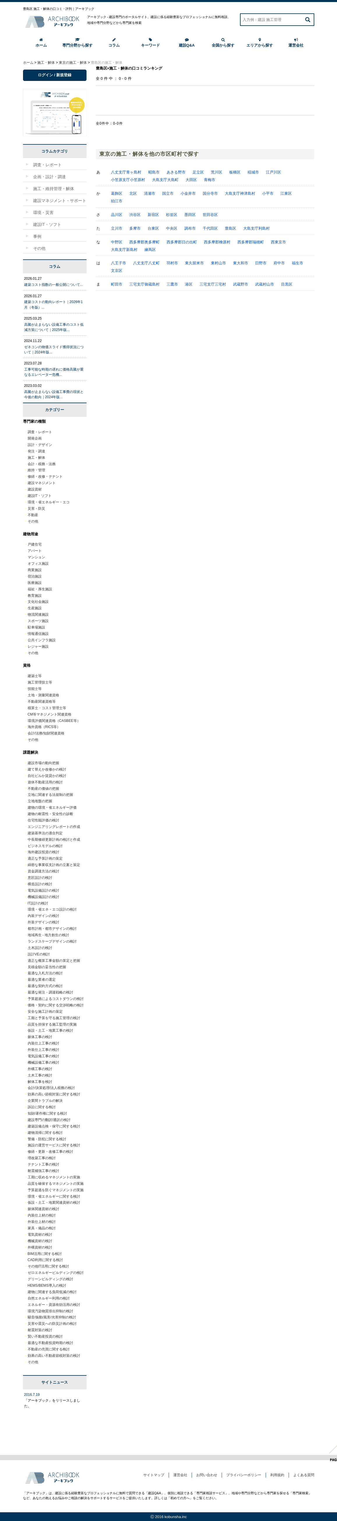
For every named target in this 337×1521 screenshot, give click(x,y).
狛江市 (116, 201)
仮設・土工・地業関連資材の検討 (54, 1202)
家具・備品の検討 (42, 1228)
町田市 (116, 284)
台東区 (153, 228)
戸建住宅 (35, 544)
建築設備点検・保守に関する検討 (54, 1126)
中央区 (171, 228)
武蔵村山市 (264, 284)
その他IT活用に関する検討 (48, 1266)
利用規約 (277, 1475)
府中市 (279, 263)
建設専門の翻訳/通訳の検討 (49, 1120)
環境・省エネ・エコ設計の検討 (52, 909)
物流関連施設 (38, 614)
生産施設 (35, 608)
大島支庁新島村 (124, 249)
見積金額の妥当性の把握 (47, 967)
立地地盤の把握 (40, 801)
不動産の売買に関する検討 (49, 1349)
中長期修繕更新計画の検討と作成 (54, 839)
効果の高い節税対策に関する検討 (54, 1094)
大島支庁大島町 (165, 180)
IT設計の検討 (38, 903)
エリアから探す (259, 42)
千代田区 (210, 228)
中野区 (116, 242)
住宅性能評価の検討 (43, 820)
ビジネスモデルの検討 (45, 846)
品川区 (116, 215)
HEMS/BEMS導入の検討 (47, 1285)
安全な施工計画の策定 (45, 1012)
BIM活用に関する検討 (45, 1254)
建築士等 (35, 676)
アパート (35, 551)
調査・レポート (40, 432)
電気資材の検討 (40, 1235)
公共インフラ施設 (42, 640)
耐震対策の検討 (40, 1330)
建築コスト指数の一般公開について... (53, 285)
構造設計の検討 (40, 884)
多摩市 (135, 228)
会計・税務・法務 (42, 464)
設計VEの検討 (39, 954)
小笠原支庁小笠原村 (128, 180)
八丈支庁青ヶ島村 (126, 172)
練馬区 (150, 249)
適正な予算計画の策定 (45, 858)
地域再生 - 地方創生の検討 (48, 935)
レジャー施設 (38, 646)
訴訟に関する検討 (42, 1107)
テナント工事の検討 (43, 1164)
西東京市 (278, 242)
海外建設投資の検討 (43, 852)
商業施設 (35, 570)
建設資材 (35, 489)
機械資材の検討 (40, 1241)
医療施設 (35, 583)
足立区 (198, 172)
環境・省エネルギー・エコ (49, 502)
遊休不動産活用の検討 (45, 782)
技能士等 (35, 689)
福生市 (297, 263)
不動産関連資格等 (42, 702)
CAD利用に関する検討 (45, 1260)
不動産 (33, 515)
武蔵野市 (240, 284)
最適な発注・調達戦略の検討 (50, 992)
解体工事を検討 (40, 1082)
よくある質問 (303, 1475)
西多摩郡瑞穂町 (250, 242)
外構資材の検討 (40, 1247)
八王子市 (118, 263)
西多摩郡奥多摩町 (144, 242)
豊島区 (230, 228)
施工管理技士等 (40, 682)
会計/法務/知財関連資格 (46, 733)
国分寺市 (210, 193)
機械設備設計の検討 (43, 897)
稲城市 (253, 172)
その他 (33, 521)
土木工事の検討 (40, 1075)
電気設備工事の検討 (43, 1056)
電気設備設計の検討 (43, 890)
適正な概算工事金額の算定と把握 (54, 961)
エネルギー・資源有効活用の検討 (54, 1305)
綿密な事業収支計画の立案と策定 (54, 865)
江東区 (286, 193)
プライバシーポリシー (243, 1475)
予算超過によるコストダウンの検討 (56, 999)
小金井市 (188, 193)
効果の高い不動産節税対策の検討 (54, 1356)
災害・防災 (36, 509)
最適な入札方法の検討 (45, 973)
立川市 (116, 228)
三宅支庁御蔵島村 (144, 284)
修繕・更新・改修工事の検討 (50, 1152)
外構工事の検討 (40, 1069)
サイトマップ (153, 1475)
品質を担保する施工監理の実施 (52, 1024)
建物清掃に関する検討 (45, 1133)
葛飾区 (116, 193)
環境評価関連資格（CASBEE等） (54, 721)
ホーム (41, 42)
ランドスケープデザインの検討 (52, 941)
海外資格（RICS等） (44, 727)
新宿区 (153, 215)
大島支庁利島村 (256, 228)
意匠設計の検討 (40, 878)
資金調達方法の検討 (43, 871)
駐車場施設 (36, 627)
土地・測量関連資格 (43, 695)
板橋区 (235, 172)
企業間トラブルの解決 (45, 1101)
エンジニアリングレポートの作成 (54, 827)
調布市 (190, 228)
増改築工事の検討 (42, 1158)
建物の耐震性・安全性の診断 (50, 814)
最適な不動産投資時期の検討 (50, 1343)
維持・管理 (36, 470)
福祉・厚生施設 (40, 589)
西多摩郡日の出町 (182, 242)
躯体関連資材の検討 (43, 1209)
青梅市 (209, 180)
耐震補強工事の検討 (43, 1171)
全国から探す (223, 42)
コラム (114, 42)
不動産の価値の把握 (43, 789)
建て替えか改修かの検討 (47, 769)
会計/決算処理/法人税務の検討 (51, 1088)
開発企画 (35, 438)
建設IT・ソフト (40, 496)
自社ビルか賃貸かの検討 (47, 776)
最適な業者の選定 (42, 980)
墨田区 (190, 215)
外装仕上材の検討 (42, 1222)
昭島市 (154, 172)
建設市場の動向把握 (43, 763)
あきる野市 (176, 172)
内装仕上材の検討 (42, 1215)
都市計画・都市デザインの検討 (52, 929)
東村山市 (218, 263)
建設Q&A (187, 42)
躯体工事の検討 (40, 1037)
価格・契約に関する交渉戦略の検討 (56, 1005)
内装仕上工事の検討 (43, 1043)
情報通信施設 (38, 634)
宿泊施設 (35, 576)
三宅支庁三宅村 (213, 284)
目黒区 (286, 284)
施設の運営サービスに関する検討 (54, 1145)
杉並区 (171, 215)
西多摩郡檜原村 (217, 242)
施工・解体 (36, 458)
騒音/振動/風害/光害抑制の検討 (52, 1317)
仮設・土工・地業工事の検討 (50, 1030)
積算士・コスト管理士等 (47, 708)
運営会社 (296, 42)
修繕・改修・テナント (45, 476)
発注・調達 (36, 451)
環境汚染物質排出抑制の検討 (50, 1311)
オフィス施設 (38, 564)
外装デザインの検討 (43, 922)
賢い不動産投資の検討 (45, 1336)
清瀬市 (149, 193)
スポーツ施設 (38, 621)
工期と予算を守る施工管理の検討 (54, 1018)
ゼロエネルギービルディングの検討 (56, 1273)
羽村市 (172, 263)
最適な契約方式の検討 (45, 986)
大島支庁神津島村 (240, 193)
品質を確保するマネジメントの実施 (56, 1184)
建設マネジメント (42, 483)
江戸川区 (273, 172)
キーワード (150, 42)
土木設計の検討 (40, 948)
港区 (189, 284)
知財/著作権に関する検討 (47, 1113)
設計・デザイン (40, 445)
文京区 (116, 270)
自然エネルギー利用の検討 (49, 1298)
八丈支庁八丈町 (146, 263)
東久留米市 (194, 263)
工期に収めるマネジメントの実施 (54, 1177)
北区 (133, 193)
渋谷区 (135, 215)
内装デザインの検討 (43, 916)
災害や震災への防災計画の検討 (52, 1324)
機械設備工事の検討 (43, 1062)
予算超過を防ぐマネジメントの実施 (56, 1190)
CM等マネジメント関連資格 (50, 714)
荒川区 (216, 172)
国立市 (168, 193)
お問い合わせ (206, 1475)
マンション (36, 557)
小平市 (268, 193)
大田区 (191, 180)
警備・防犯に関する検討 (47, 1139)
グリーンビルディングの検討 (50, 1279)
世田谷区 (210, 215)
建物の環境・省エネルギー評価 (52, 807)
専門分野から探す (77, 42)
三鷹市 (172, 284)
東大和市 (240, 263)
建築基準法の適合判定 (45, 833)
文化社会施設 (38, 602)
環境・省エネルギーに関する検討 (54, 1196)
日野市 (261, 263)
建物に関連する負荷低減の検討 (52, 1292)
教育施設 (35, 596)
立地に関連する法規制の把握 (50, 795)
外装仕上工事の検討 (43, 1050)
